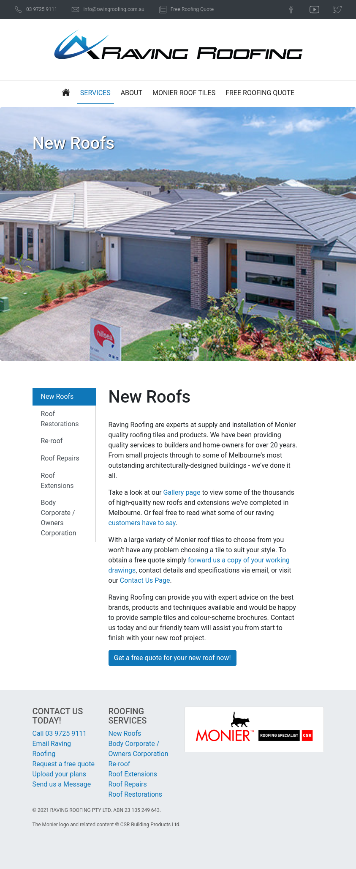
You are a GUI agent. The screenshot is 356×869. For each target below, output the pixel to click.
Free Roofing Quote (260, 93)
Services (95, 93)
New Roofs (57, 396)
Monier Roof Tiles (183, 93)
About (131, 93)
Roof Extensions (57, 481)
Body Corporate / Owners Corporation (58, 518)
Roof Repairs (60, 458)
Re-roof (52, 441)
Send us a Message (62, 784)
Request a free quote (64, 764)
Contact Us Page (145, 580)
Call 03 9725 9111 (60, 733)
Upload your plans (60, 774)
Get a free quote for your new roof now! (172, 658)
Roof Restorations (60, 419)
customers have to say (142, 523)
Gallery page (181, 492)
